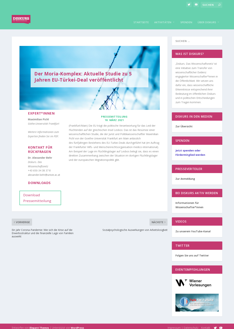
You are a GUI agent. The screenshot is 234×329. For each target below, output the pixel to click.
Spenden (186, 16)
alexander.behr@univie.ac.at (44, 169)
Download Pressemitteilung (37, 192)
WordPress (77, 322)
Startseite (141, 16)
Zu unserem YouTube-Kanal (193, 226)
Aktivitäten (162, 16)
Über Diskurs (207, 16)
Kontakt (205, 322)
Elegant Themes (39, 322)
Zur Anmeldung (185, 173)
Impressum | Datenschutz (183, 322)
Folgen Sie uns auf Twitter (192, 250)
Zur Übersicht (184, 121)
